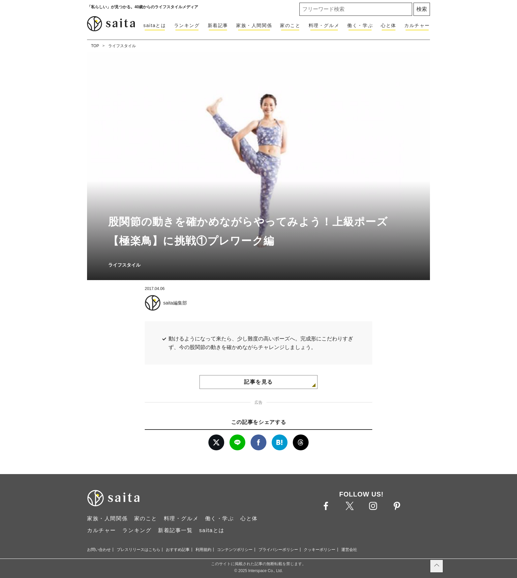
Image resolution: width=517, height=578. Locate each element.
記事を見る (258, 382)
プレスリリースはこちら (138, 549)
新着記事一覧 (175, 530)
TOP (95, 46)
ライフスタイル (122, 46)
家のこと (290, 25)
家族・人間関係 (254, 25)
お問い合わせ (99, 549)
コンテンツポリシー (235, 549)
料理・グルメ (324, 25)
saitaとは (154, 25)
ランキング (187, 25)
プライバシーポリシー (278, 549)
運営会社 (349, 549)
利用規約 (203, 549)
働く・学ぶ (360, 25)
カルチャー (417, 25)
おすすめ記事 (178, 549)
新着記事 (218, 25)
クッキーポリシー (319, 549)
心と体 (388, 25)
